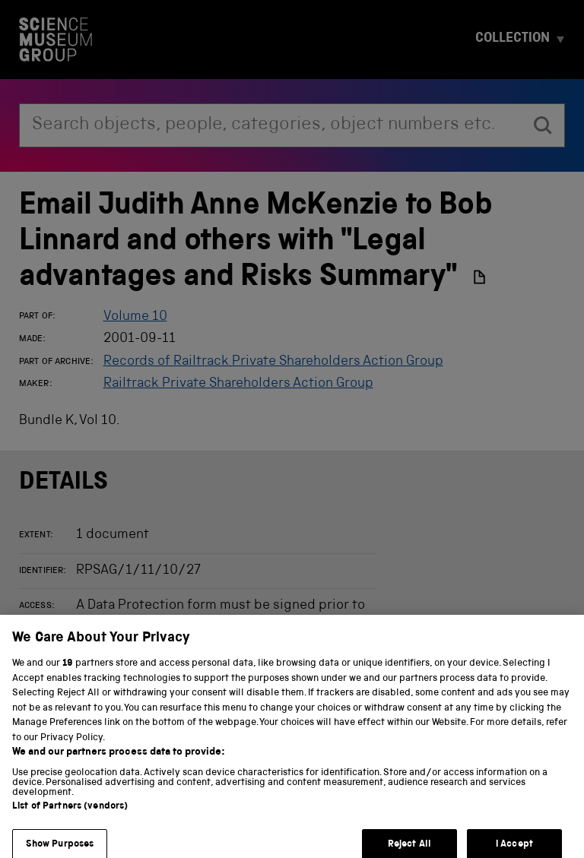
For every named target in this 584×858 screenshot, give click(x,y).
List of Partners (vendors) (70, 814)
